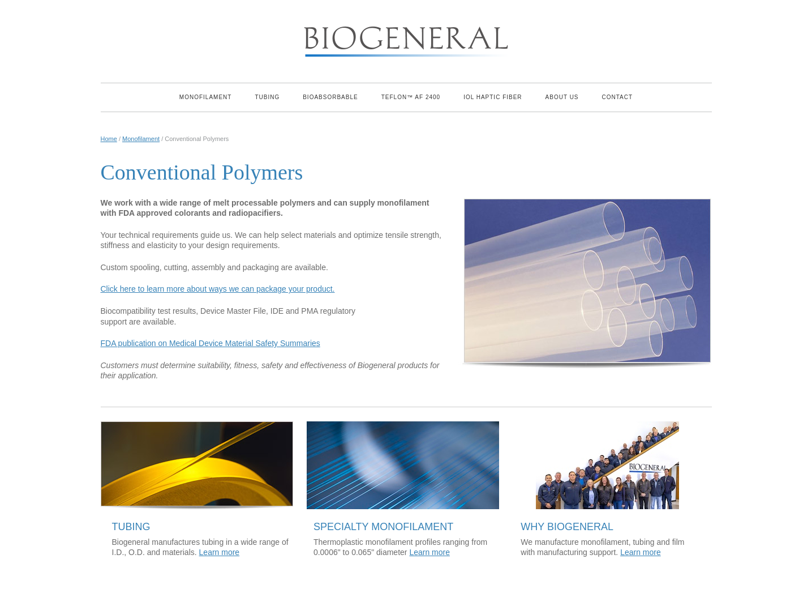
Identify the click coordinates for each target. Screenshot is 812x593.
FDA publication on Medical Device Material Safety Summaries (210, 343)
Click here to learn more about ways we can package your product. (218, 288)
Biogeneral (406, 38)
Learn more (219, 552)
